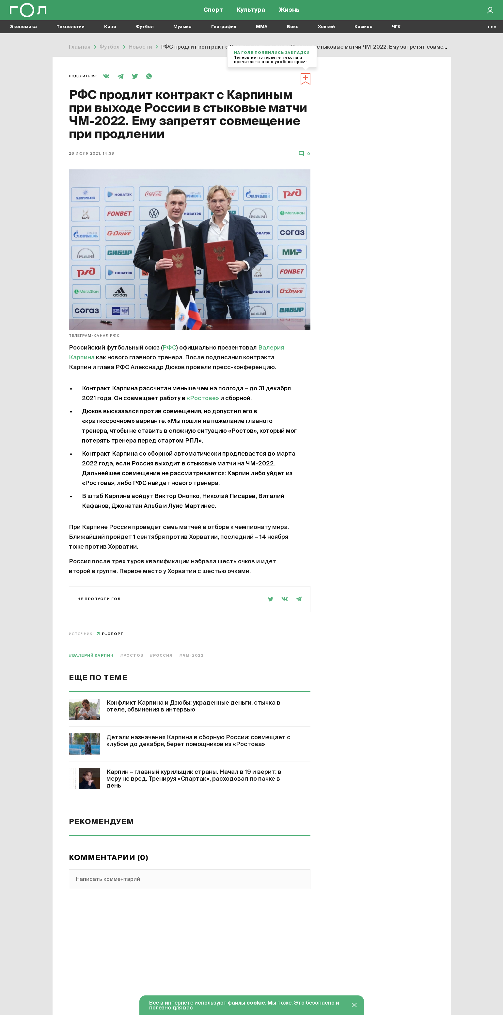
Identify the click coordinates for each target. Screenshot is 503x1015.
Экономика (23, 33)
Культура (251, 13)
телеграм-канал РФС (94, 335)
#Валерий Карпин (91, 655)
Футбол (145, 33)
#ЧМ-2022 (191, 655)
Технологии (70, 33)
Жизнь (289, 13)
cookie (255, 1003)
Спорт (213, 13)
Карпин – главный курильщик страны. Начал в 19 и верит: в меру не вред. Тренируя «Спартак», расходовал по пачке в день (193, 779)
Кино (110, 33)
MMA (261, 33)
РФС (169, 348)
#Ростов (131, 655)
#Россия (161, 655)
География (223, 33)
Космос (363, 33)
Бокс (292, 33)
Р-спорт (113, 634)
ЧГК (396, 33)
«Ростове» (203, 398)
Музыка (182, 33)
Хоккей (326, 33)
